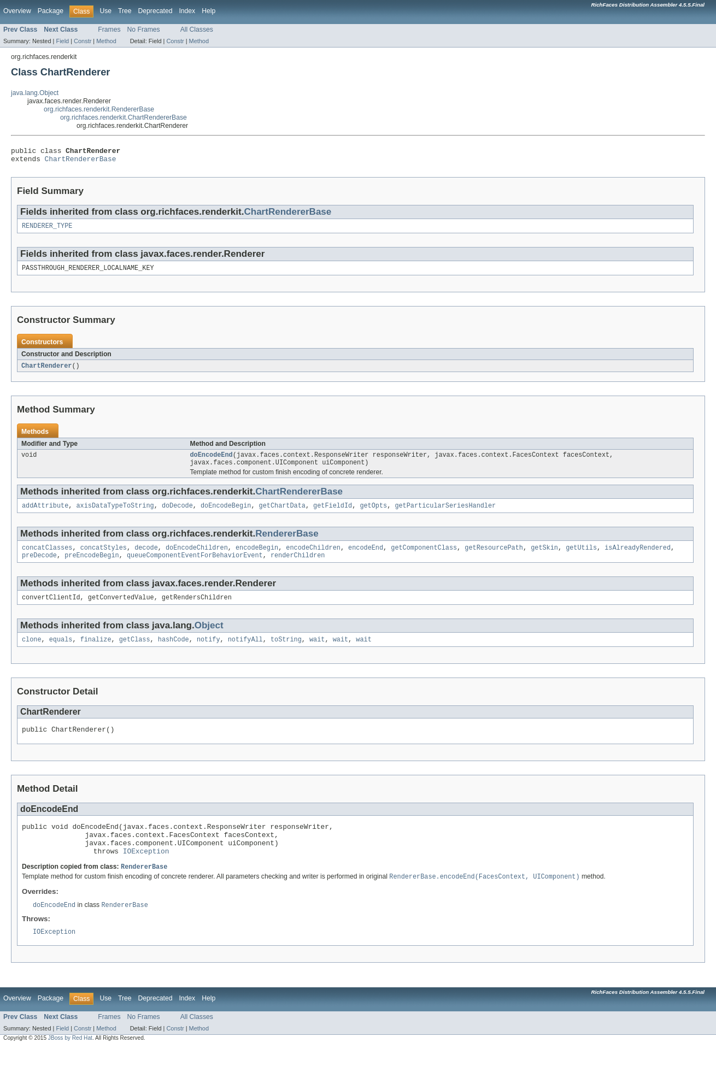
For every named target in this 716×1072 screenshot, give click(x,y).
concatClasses (47, 557)
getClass (134, 653)
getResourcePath (494, 557)
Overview (17, 11)
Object (209, 638)
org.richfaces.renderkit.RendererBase (99, 109)
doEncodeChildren (197, 557)
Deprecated (155, 11)
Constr (82, 41)
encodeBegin (257, 557)
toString (286, 653)
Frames (109, 29)
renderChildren (298, 566)
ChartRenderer (46, 371)
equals (61, 653)
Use (105, 11)
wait (317, 653)
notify (208, 653)
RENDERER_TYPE (47, 230)
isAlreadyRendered (638, 557)
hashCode (173, 653)
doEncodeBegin (226, 514)
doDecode (177, 514)
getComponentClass (424, 557)
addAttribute (45, 514)
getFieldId (332, 514)
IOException (146, 872)
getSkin (544, 557)
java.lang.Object (34, 93)
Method (106, 41)
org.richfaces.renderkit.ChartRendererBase (123, 117)
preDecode (39, 566)
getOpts (373, 514)
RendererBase (286, 543)
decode (146, 557)
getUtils (581, 557)
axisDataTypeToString (115, 514)
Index (187, 11)
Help (208, 11)
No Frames (143, 29)
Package (50, 11)
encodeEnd (365, 557)
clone (32, 653)
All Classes (196, 29)
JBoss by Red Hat (70, 1062)
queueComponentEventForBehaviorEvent (195, 566)
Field (62, 41)
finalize (95, 653)
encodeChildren (313, 557)
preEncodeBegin (91, 566)
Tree (125, 11)
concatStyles (103, 557)
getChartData (282, 514)
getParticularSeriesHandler (445, 514)
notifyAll (245, 653)
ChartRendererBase (80, 162)
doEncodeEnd (211, 461)
